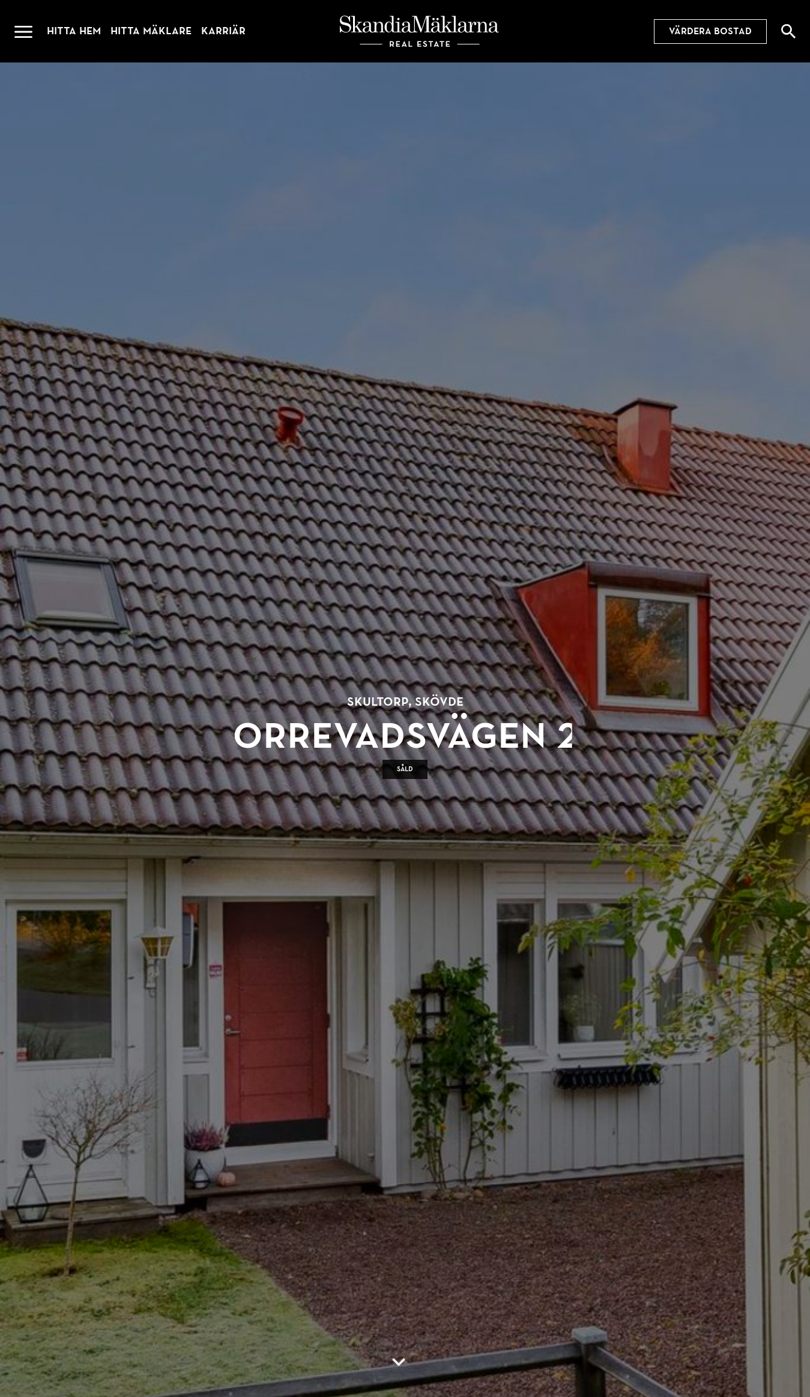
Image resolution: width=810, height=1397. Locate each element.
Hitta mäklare (151, 31)
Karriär (223, 31)
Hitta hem (74, 31)
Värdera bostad (710, 31)
